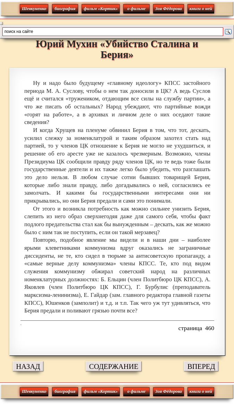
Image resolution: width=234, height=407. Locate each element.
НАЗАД (28, 366)
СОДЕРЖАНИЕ (114, 366)
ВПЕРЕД (201, 366)
